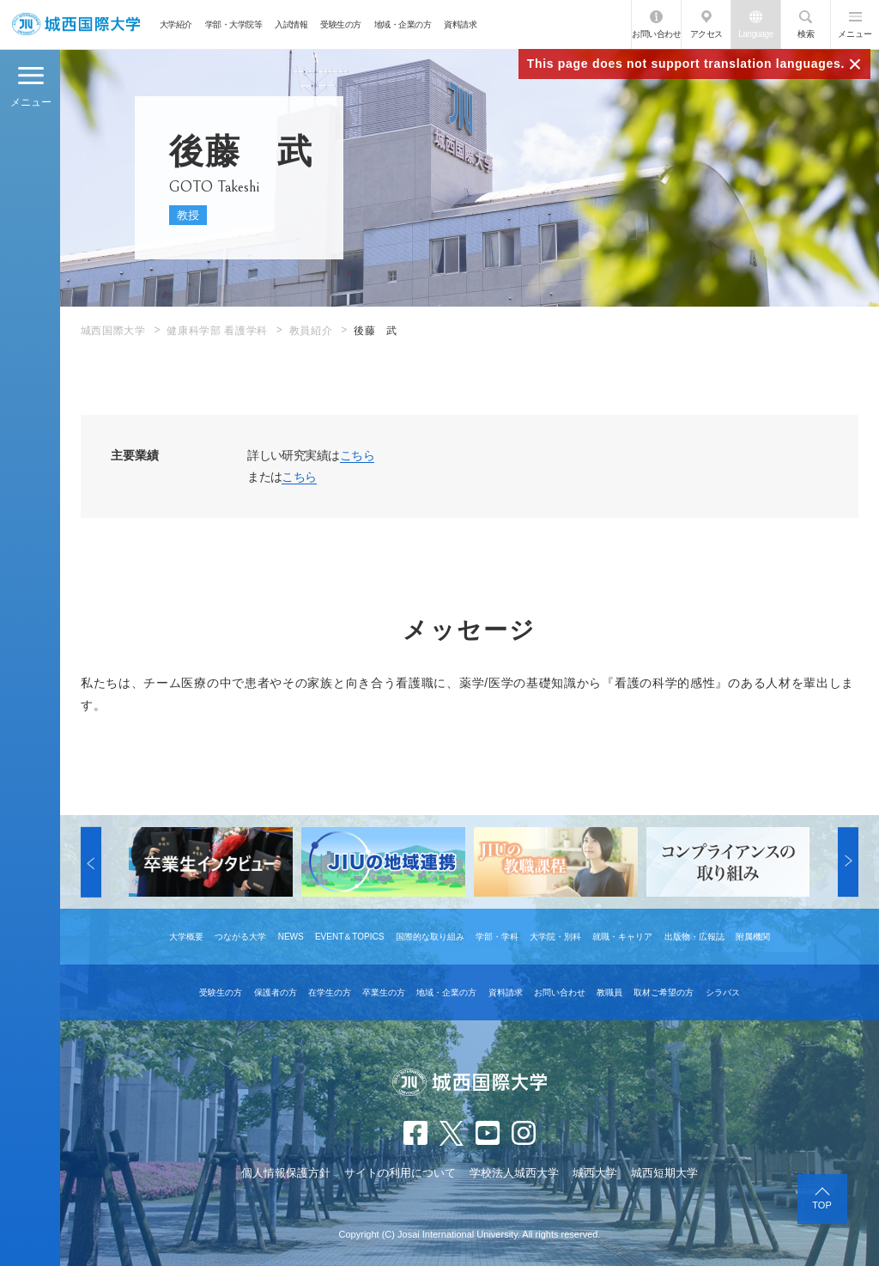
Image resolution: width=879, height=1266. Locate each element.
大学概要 (186, 936)
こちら (357, 455)
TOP (821, 1205)
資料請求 (460, 24)
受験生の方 (340, 24)
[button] (91, 862)
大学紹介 (176, 24)
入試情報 (291, 24)
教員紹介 (310, 331)
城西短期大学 (664, 1172)
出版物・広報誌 (694, 936)
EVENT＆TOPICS (349, 936)
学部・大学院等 (234, 24)
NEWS (291, 936)
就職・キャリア (622, 936)
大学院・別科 (555, 936)
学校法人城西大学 (514, 1172)
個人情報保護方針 (285, 1172)
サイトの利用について (400, 1172)
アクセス (706, 34)
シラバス (723, 992)
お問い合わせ (656, 34)
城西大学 (595, 1172)
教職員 (609, 992)
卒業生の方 (383, 992)
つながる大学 (240, 936)
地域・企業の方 (403, 24)
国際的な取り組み (430, 936)
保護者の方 (275, 992)
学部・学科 (497, 936)
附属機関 (753, 936)
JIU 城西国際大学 (76, 24)
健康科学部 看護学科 (217, 331)
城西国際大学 (113, 331)
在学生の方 (329, 992)
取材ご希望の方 (663, 992)
